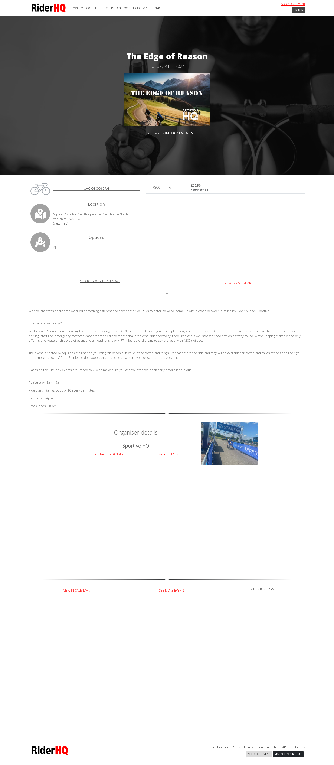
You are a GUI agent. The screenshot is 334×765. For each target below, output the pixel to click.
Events (109, 8)
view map (60, 223)
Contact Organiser (108, 454)
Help (136, 8)
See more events (172, 590)
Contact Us (158, 8)
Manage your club (288, 754)
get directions (262, 589)
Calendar (123, 8)
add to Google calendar (100, 281)
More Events (168, 454)
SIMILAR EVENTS (177, 132)
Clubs (97, 8)
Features (223, 747)
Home (210, 747)
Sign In (298, 10)
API (145, 8)
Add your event (293, 4)
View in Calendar (238, 283)
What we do (81, 8)
